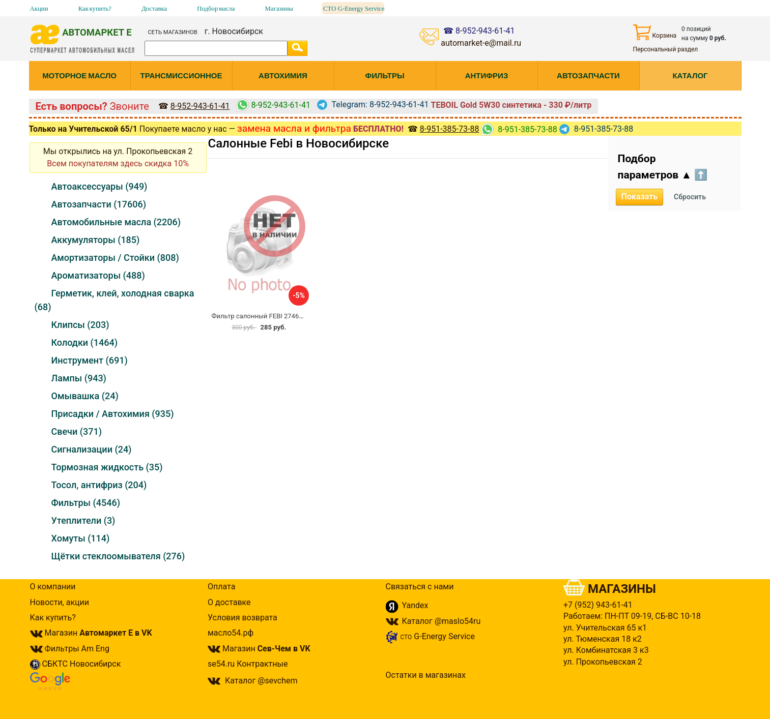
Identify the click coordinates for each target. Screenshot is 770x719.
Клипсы (80, 324)
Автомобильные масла (116, 222)
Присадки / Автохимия (112, 413)
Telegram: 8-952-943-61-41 (373, 104)
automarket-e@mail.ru (481, 43)
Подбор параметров (663, 167)
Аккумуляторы (95, 239)
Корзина (655, 32)
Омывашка (85, 396)
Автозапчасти (98, 204)
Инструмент (89, 360)
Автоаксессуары (99, 186)
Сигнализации (91, 449)
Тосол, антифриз (99, 485)
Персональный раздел (665, 49)
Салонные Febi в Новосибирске (298, 143)
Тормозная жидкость (107, 467)
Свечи (76, 431)
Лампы (78, 378)
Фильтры (85, 502)
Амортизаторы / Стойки (115, 257)
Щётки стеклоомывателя (118, 556)
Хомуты (80, 538)
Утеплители (83, 520)
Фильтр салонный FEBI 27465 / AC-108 (271, 316)
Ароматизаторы (98, 275)
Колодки (84, 342)
